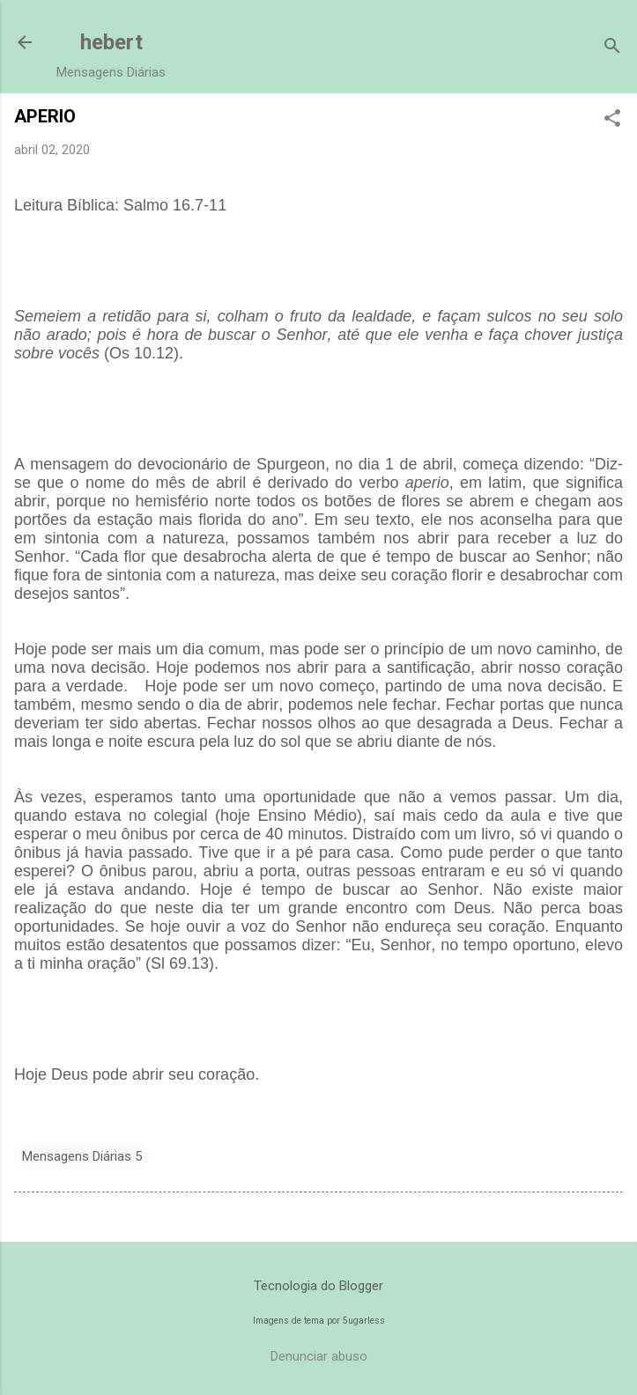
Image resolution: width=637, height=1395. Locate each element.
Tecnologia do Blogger (318, 1286)
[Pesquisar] (612, 48)
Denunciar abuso (318, 1356)
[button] (612, 119)
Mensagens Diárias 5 (82, 1156)
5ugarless (364, 1320)
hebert (111, 42)
